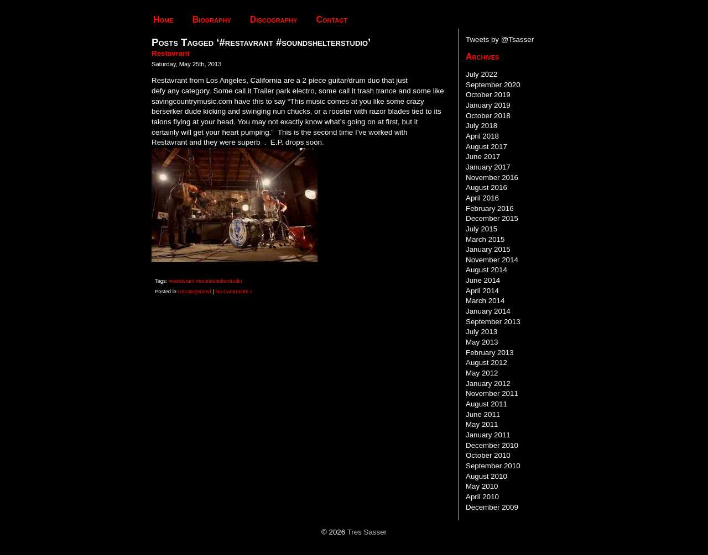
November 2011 (492, 393)
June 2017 (483, 156)
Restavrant (171, 53)
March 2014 (485, 301)
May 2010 (482, 486)
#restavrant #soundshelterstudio (205, 281)
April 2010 (482, 497)
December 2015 (492, 218)
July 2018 (481, 125)
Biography (211, 19)
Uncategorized (194, 291)
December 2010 (492, 445)
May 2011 (482, 424)
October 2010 (488, 455)
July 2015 (481, 229)
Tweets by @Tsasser (500, 39)
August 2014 (486, 270)
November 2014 (492, 260)
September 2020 (493, 85)
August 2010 (486, 476)
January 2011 (488, 435)
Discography (274, 19)
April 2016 (482, 198)
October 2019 (488, 95)
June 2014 (483, 280)
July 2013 (481, 331)
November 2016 (492, 177)
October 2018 (488, 116)
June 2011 (483, 414)
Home (163, 19)
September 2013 (493, 322)
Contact (331, 19)
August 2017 (486, 146)
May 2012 (482, 373)
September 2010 (493, 466)
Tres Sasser (367, 532)
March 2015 (485, 239)
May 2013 (482, 342)
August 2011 (486, 404)
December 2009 (492, 507)
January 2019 (488, 105)
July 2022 (481, 74)
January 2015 (488, 249)
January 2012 (488, 383)
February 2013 (490, 352)
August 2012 (486, 362)
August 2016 (486, 187)
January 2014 (488, 311)
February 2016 (490, 208)
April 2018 (482, 136)
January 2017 (488, 167)
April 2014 (482, 291)
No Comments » (233, 291)
